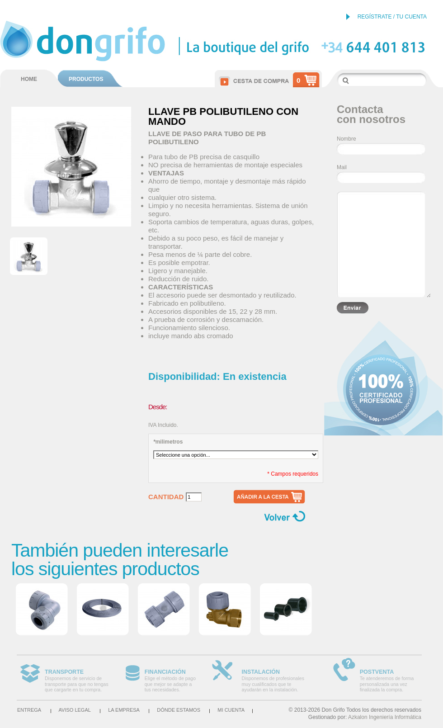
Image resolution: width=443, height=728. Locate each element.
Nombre (346, 139)
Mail (342, 167)
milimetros (168, 442)
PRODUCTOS (86, 79)
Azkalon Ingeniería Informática (384, 717)
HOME (29, 79)
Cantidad (166, 497)
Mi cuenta (231, 710)
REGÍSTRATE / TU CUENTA (392, 17)
